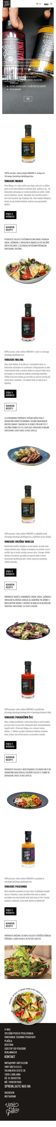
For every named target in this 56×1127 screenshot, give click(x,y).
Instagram (10, 1096)
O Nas (7, 1029)
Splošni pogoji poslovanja (18, 1033)
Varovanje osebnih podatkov (20, 1037)
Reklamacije (10, 1052)
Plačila (8, 1041)
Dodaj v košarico (10, 215)
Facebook (9, 1092)
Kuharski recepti (10, 228)
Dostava (8, 1044)
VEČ (28, 99)
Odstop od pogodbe (15, 1048)
